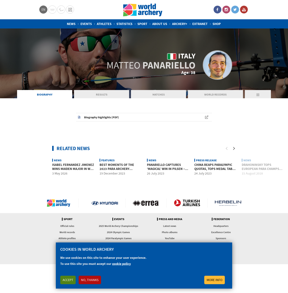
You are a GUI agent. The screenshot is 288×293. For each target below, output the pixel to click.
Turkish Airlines (187, 203)
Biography (44, 94)
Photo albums (169, 232)
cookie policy (121, 264)
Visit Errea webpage (146, 203)
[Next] (234, 148)
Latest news (169, 226)
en (43, 9)
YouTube (244, 10)
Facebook (217, 10)
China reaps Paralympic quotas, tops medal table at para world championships (215, 171)
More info (214, 280)
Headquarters (220, 226)
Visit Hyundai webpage (105, 203)
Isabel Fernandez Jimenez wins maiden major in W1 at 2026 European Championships (73, 171)
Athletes (104, 24)
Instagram (226, 10)
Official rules (67, 226)
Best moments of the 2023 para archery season (117, 169)
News (71, 24)
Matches (158, 94)
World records (67, 232)
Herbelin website (228, 203)
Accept (68, 280)
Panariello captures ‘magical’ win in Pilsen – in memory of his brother (168, 169)
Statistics (124, 24)
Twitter (235, 10)
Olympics (52, 10)
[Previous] (226, 148)
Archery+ (179, 24)
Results (101, 94)
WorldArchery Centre (70, 10)
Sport (142, 24)
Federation (221, 219)
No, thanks (90, 280)
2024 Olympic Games (118, 232)
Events (86, 24)
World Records (215, 94)
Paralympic (61, 10)
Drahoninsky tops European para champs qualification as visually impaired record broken (262, 171)
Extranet (200, 24)
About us (159, 24)
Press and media (170, 219)
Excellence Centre (221, 232)
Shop (217, 24)
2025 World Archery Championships (118, 226)
